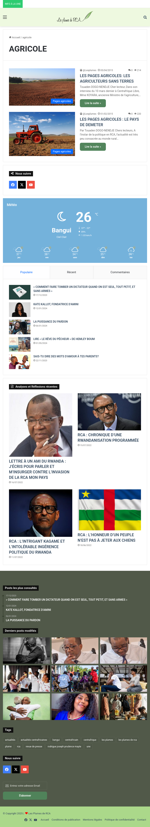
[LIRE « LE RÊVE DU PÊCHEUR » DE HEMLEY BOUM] (19, 344)
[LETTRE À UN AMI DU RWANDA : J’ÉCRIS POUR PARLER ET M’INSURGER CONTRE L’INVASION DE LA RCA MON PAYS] (40, 425)
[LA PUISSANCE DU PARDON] (19, 327)
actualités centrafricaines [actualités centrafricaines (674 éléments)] (34, 740)
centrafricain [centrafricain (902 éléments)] (71, 740)
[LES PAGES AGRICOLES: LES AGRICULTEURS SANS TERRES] (42, 87)
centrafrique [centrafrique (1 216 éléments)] (90, 740)
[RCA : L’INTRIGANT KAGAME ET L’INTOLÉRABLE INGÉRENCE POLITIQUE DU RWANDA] (40, 513)
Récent (71, 272)
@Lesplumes (89, 70)
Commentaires (120, 272)
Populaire (26, 272)
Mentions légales (92, 819)
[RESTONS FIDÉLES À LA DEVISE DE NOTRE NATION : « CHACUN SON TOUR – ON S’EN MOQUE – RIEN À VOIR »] (26, 651)
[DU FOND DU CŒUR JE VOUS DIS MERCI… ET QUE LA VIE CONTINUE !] (123, 651)
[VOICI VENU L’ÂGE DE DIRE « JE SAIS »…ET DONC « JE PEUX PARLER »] (75, 651)
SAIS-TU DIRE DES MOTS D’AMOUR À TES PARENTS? (66, 356)
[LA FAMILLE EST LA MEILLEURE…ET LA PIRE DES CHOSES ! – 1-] (75, 679)
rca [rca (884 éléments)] (18, 746)
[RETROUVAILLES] (26, 679)
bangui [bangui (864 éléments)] (56, 740)
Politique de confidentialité (120, 819)
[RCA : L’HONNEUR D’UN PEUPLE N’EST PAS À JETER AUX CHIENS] (109, 510)
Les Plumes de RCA (40, 813)
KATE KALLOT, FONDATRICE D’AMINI (56, 304)
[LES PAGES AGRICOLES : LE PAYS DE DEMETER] (42, 134)
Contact (141, 819)
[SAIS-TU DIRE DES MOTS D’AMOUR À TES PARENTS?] (19, 361)
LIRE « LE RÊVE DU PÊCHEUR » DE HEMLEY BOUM (64, 339)
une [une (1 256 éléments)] (88, 746)
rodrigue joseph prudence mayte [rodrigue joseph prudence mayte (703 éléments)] (64, 746)
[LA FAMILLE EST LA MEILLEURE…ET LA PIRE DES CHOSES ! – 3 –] (26, 707)
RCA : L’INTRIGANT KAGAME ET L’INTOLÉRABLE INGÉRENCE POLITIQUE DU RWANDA (37, 547)
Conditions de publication (66, 819)
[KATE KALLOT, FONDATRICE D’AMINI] (19, 309)
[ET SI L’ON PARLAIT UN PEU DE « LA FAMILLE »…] (123, 707)
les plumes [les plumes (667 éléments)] (107, 740)
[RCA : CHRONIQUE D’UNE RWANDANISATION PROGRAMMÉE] (109, 411)
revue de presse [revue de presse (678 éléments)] (34, 746)
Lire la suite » (93, 103)
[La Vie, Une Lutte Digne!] (75, 707)
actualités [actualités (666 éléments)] (10, 740)
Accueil (14, 37)
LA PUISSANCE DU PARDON (50, 321)
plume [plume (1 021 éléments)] (8, 746)
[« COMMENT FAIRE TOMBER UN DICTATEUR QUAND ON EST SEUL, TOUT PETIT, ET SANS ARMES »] (19, 292)
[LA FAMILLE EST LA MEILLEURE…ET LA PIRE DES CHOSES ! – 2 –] (123, 679)
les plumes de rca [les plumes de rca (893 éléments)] (128, 740)
